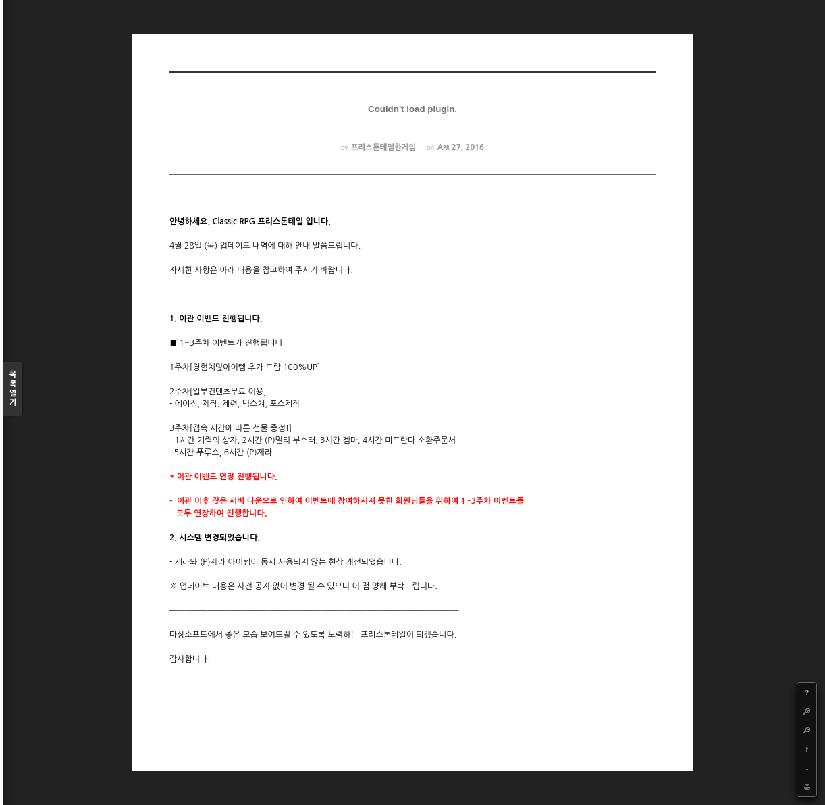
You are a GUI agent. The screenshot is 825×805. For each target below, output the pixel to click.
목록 (12, 389)
